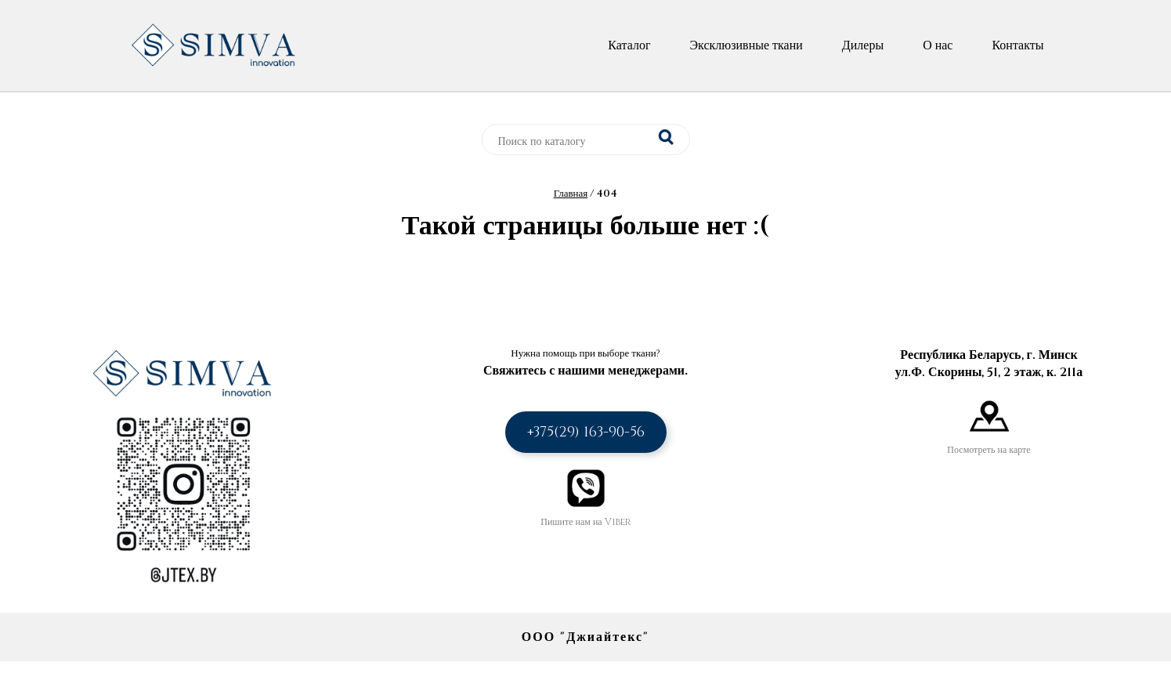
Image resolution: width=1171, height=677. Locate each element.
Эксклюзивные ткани (745, 45)
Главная (571, 193)
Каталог (629, 45)
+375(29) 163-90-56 (586, 432)
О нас (937, 45)
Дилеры (863, 45)
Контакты (1017, 45)
